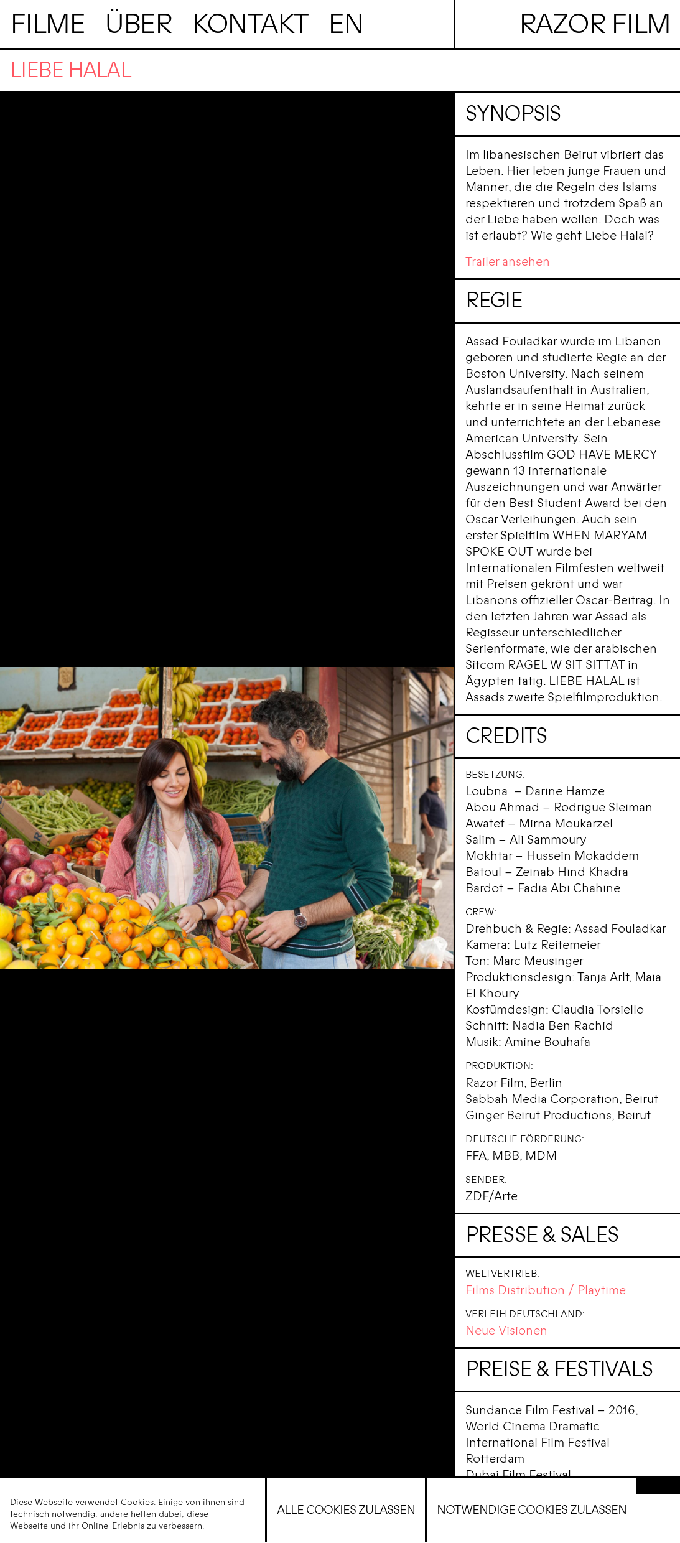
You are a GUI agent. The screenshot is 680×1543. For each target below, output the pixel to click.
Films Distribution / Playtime (545, 1290)
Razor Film (595, 24)
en (345, 24)
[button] (658, 1486)
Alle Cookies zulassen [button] (346, 1509)
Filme (47, 24)
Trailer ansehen (507, 262)
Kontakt (250, 24)
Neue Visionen (506, 1330)
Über (138, 24)
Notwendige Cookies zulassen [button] (531, 1509)
